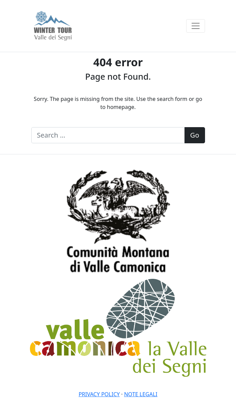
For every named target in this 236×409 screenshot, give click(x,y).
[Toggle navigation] (195, 26)
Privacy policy (99, 394)
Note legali (140, 394)
